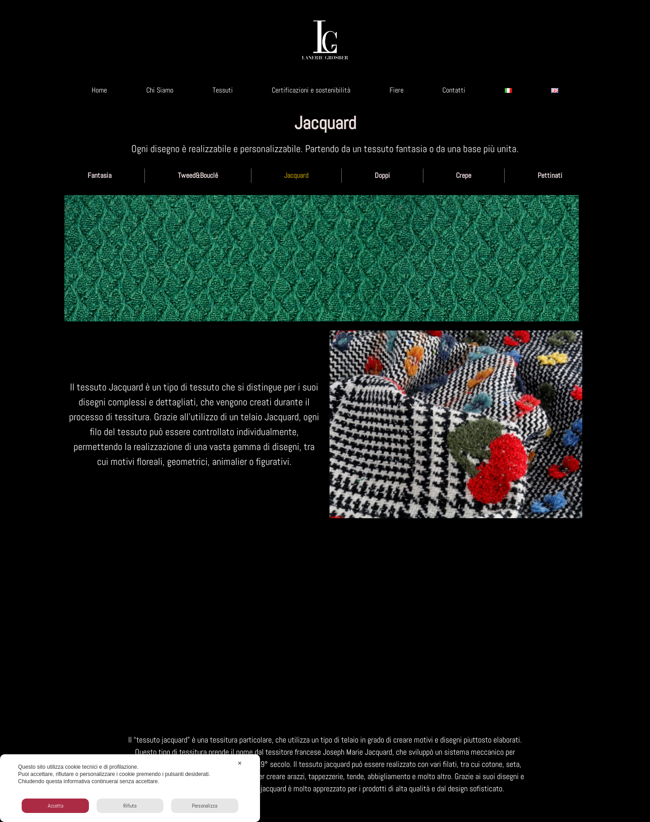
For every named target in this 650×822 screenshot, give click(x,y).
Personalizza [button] (204, 805)
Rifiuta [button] (129, 805)
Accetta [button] (55, 805)
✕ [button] (239, 763)
